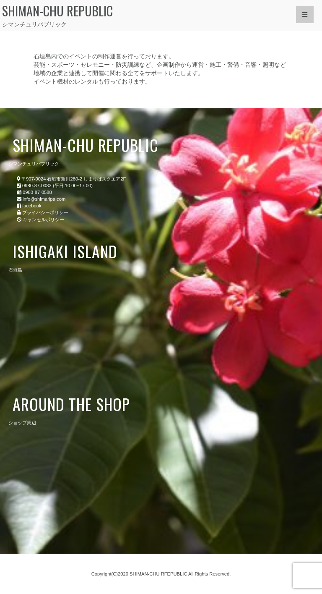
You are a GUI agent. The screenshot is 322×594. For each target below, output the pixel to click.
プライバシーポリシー (45, 212)
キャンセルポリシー (43, 219)
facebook (31, 205)
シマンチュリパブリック (128, 15)
